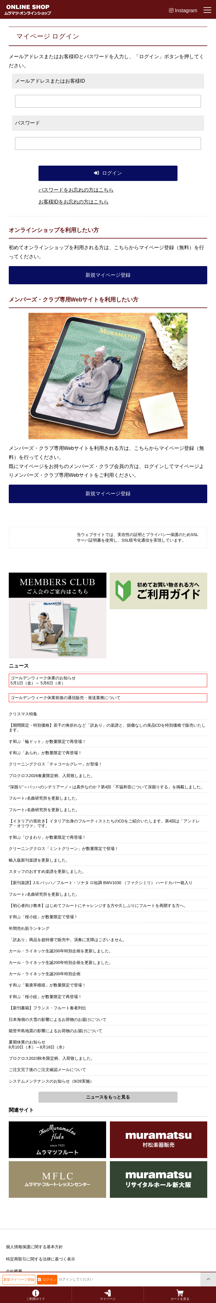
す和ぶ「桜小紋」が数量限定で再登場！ (45, 996)
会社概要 (14, 1271)
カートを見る (180, 1295)
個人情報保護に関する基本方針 (34, 1246)
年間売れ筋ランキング (29, 928)
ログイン (47, 1279)
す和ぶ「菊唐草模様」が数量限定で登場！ (47, 985)
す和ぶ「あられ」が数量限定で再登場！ (45, 752)
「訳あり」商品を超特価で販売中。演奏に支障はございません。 (68, 939)
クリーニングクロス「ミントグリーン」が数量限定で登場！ (64, 848)
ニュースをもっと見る (108, 1097)
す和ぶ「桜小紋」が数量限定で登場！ (43, 916)
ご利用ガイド (35, 1295)
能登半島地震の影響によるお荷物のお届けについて (55, 1030)
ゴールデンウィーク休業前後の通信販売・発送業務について (66, 697)
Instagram (183, 10)
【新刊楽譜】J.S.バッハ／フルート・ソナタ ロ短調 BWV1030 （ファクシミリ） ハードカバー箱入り (101, 882)
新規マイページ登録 (108, 275)
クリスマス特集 (23, 714)
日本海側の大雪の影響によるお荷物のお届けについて (57, 1019)
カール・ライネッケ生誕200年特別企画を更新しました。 (61, 951)
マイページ (108, 1295)
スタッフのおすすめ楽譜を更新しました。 (47, 871)
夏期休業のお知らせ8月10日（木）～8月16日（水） (38, 1044)
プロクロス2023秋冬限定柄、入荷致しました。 (52, 1058)
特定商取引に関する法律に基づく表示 (40, 1259)
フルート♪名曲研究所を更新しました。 (44, 798)
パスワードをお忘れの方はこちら (76, 190)
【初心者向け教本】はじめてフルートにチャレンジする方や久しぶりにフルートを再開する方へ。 (98, 905)
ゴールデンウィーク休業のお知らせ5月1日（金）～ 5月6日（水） (43, 680)
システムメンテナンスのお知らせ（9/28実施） (51, 1081)
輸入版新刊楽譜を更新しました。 (39, 860)
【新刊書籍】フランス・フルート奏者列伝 (47, 1008)
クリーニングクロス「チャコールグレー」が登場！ (55, 764)
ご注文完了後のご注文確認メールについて (47, 1069)
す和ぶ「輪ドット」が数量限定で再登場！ (47, 741)
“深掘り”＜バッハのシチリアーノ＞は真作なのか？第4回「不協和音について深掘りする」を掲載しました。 (107, 787)
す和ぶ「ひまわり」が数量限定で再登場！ (47, 837)
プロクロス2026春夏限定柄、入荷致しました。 (52, 775)
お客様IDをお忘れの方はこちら (74, 201)
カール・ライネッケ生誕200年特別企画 (44, 973)
